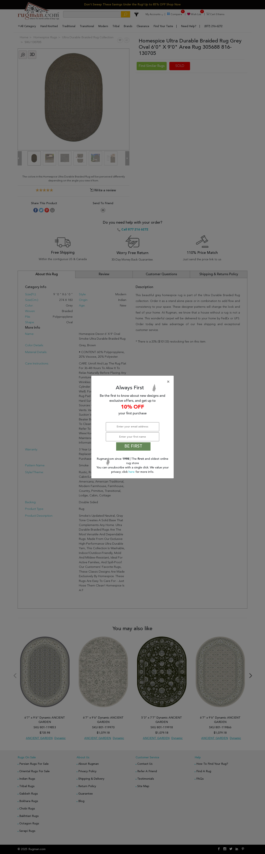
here (132, 471)
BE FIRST (133, 446)
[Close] (133, 382)
